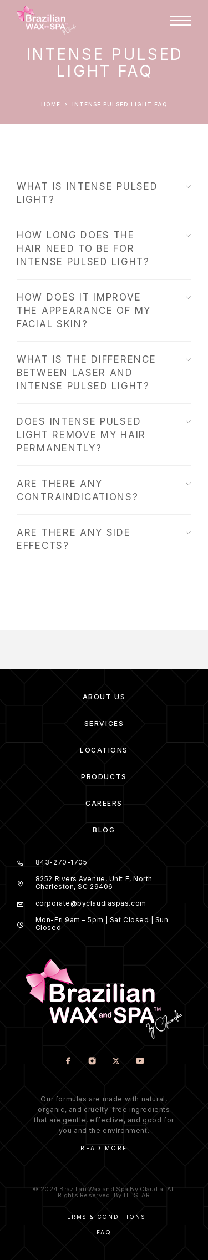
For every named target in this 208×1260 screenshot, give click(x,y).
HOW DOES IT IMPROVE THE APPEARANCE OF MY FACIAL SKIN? (104, 310)
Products (103, 777)
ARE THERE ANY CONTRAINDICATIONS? (104, 490)
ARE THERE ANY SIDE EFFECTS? (104, 539)
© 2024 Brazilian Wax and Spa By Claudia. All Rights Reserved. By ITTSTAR (104, 1192)
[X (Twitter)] (116, 1061)
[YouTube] (140, 1061)
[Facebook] (68, 1061)
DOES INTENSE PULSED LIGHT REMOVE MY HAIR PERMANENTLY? (104, 435)
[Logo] (46, 20)
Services (104, 723)
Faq (104, 1232)
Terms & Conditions (103, 1216)
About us (104, 697)
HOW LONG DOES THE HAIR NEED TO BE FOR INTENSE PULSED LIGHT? (104, 248)
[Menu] (181, 20)
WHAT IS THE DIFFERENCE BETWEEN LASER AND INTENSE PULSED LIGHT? (104, 373)
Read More (104, 1148)
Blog (104, 830)
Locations (104, 750)
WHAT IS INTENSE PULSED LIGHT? (104, 193)
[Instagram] (92, 1061)
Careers (104, 803)
